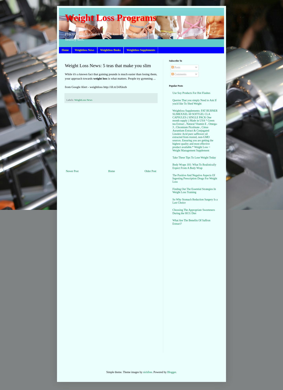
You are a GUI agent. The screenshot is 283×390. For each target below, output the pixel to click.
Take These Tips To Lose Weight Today (194, 157)
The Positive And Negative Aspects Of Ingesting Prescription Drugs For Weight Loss (195, 178)
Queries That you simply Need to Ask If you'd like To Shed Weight (195, 102)
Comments (178, 74)
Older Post (150, 171)
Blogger (171, 372)
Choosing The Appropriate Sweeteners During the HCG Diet (194, 211)
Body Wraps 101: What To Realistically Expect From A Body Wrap (194, 166)
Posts (175, 67)
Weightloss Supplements (141, 50)
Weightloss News (84, 50)
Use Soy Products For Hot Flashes (191, 93)
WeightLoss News (83, 100)
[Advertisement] (111, 136)
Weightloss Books (110, 50)
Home (65, 50)
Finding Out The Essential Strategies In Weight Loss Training (194, 191)
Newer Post (72, 171)
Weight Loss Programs (110, 17)
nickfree (147, 372)
